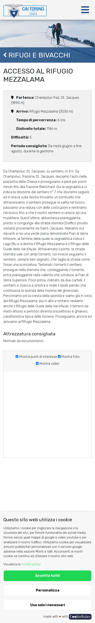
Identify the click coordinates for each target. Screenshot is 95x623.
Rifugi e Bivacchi (36, 55)
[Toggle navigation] (85, 10)
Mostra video (47, 364)
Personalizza (47, 590)
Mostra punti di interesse (36, 357)
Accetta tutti (47, 576)
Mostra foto (68, 357)
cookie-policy (31, 564)
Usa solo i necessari (47, 605)
